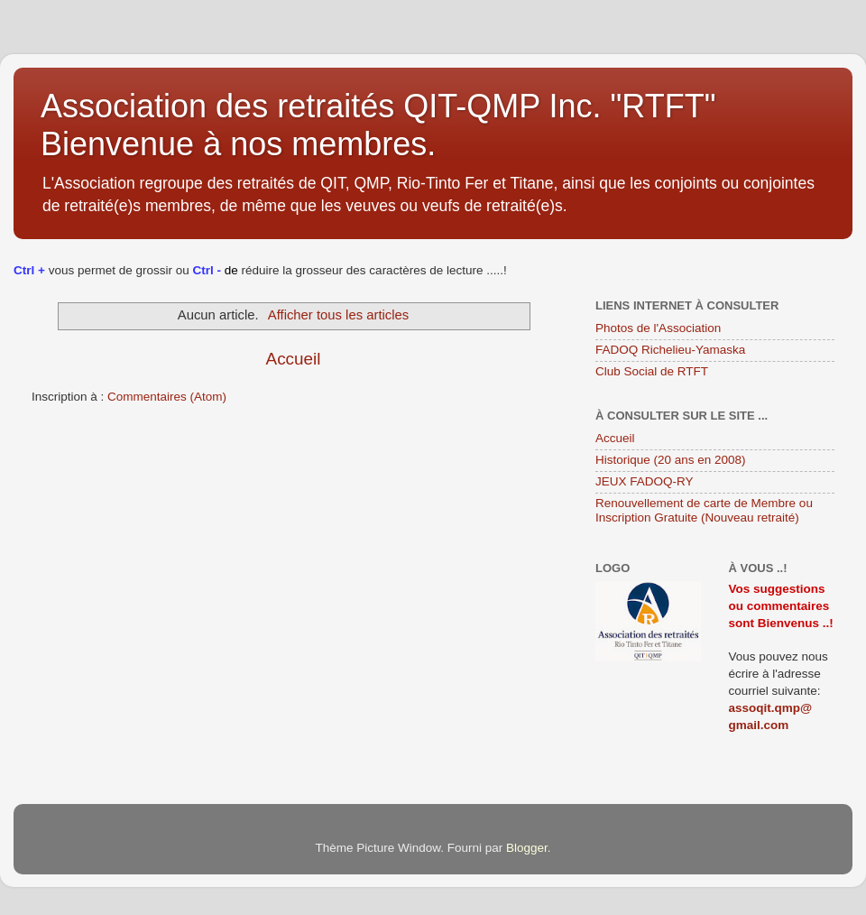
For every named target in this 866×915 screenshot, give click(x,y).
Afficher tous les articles (338, 315)
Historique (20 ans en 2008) (670, 460)
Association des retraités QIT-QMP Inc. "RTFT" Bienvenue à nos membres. (378, 125)
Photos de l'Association (658, 328)
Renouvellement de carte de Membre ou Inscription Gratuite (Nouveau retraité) (704, 510)
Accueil (293, 358)
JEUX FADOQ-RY (644, 481)
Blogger (527, 848)
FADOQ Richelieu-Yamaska (670, 349)
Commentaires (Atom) (166, 396)
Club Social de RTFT (651, 371)
